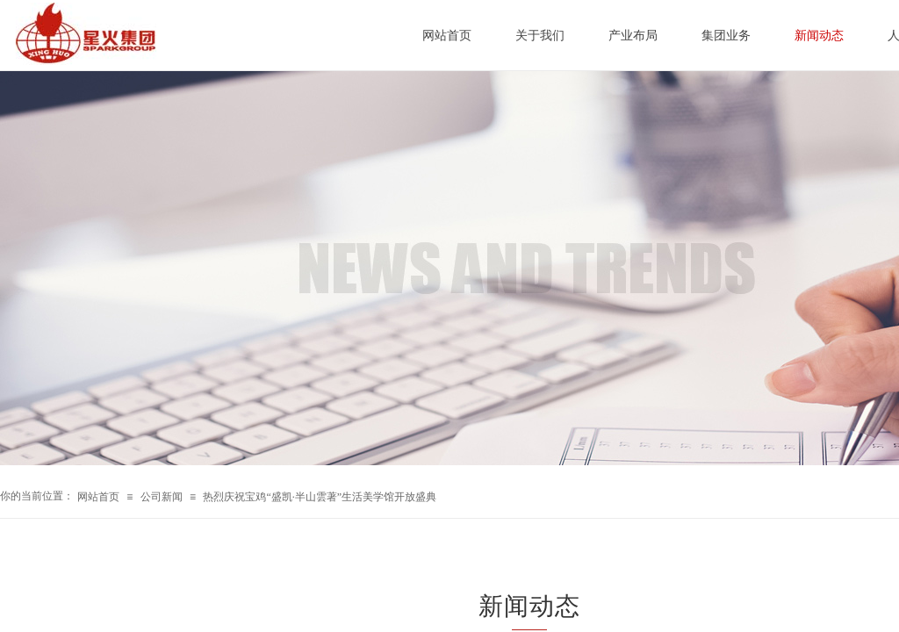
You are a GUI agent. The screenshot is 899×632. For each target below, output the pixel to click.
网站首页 (98, 497)
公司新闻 (161, 497)
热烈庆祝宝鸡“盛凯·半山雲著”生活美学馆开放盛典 (319, 497)
